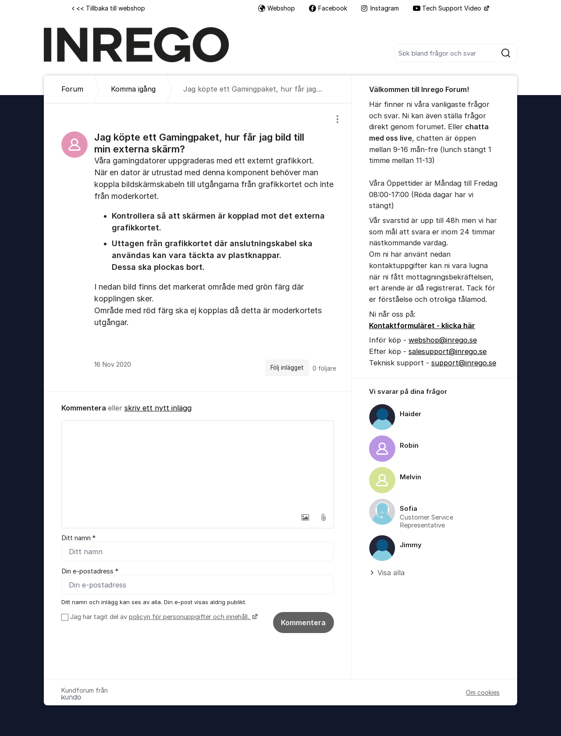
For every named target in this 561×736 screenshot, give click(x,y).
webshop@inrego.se (442, 340)
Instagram (380, 8)
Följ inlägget (287, 367)
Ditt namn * (78, 538)
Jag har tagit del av (162, 617)
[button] (305, 517)
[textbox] (198, 465)
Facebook (328, 8)
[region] (198, 247)
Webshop (276, 8)
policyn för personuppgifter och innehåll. (190, 617)
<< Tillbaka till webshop (108, 8)
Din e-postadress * (89, 571)
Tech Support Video (448, 8)
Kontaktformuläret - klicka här (422, 325)
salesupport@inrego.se (447, 351)
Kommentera (303, 622)
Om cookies (483, 692)
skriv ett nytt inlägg (158, 407)
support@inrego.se (463, 362)
